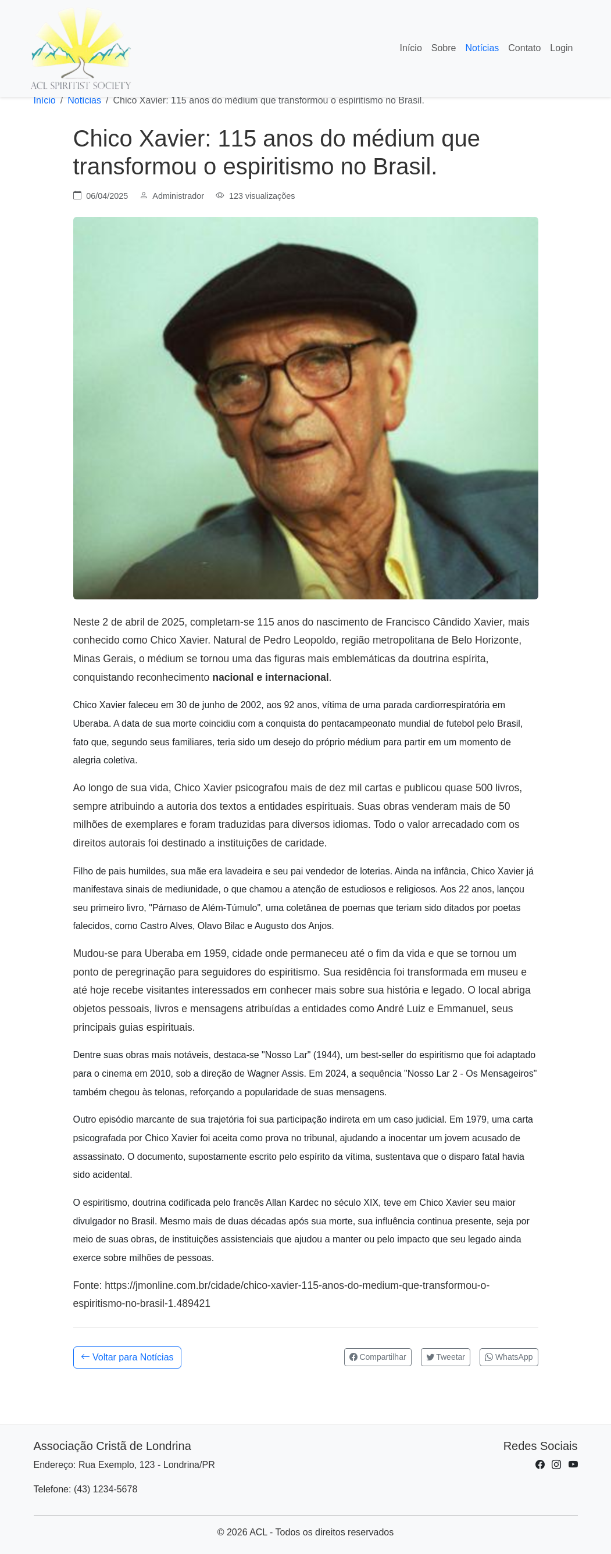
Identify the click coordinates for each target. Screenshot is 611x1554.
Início (411, 48)
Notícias (482, 48)
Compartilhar (377, 1357)
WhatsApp (509, 1357)
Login (561, 48)
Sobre (443, 48)
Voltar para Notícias (127, 1357)
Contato (524, 48)
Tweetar (445, 1357)
